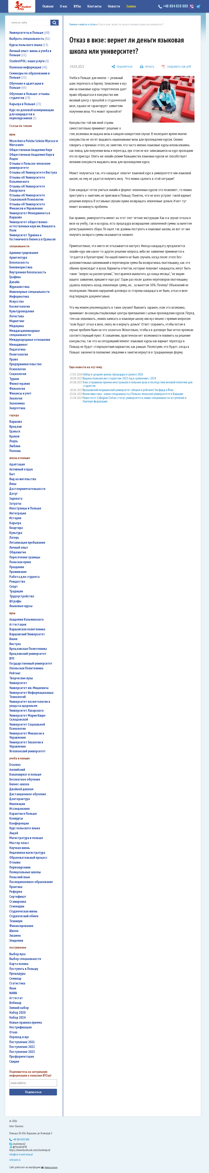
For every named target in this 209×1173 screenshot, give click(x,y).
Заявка (131, 6)
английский (17, 769)
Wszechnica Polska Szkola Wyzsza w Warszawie (33, 143)
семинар (15, 978)
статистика (17, 983)
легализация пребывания (27, 542)
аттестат (16, 998)
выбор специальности (25, 959)
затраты (15, 503)
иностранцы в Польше (25, 508)
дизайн (14, 282)
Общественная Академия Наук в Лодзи (31, 156)
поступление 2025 (22, 1052)
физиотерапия (19, 383)
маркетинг (16, 321)
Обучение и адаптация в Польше (26, 85)
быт (12, 474)
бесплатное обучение (24, 779)
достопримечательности (27, 489)
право (13, 359)
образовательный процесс (28, 857)
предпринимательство (25, 364)
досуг (13, 493)
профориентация (21, 1056)
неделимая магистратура (27, 852)
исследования (19, 808)
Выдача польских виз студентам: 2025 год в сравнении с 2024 (119, 378)
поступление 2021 (22, 1042)
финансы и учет (20, 393)
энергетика (17, 408)
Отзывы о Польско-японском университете (29, 165)
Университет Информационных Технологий (31, 695)
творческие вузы (21, 678)
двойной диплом (21, 789)
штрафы (15, 601)
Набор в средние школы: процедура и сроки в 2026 (113, 374)
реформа (15, 891)
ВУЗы (77, 6)
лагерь (14, 537)
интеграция (17, 513)
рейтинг (15, 673)
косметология (19, 306)
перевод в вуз (19, 1037)
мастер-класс (19, 843)
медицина (16, 326)
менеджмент (18, 344)
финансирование (21, 926)
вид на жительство (22, 479)
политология (18, 354)
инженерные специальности (29, 292)
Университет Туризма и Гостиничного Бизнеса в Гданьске (32, 237)
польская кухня (20, 562)
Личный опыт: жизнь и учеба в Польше (30, 53)
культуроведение (21, 311)
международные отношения (29, 339)
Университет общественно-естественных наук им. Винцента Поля (32, 226)
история (15, 518)
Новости (114, 6)
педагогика (17, 349)
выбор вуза (17, 954)
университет (18, 683)
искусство (16, 301)
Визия (13, 639)
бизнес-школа (19, 784)
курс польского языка (24, 828)
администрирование (23, 253)
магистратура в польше (26, 838)
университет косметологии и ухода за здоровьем (29, 703)
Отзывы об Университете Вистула (33, 172)
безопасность (19, 262)
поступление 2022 (22, 1047)
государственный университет (30, 663)
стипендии (16, 906)
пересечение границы (24, 557)
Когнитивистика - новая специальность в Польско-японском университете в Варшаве (133, 394)
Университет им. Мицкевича (28, 688)
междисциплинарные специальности (24, 333)
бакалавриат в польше (25, 774)
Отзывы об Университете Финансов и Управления (27, 206)
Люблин (14, 446)
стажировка (17, 901)
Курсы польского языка (28, 45)
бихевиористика (20, 267)
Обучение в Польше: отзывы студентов (29, 95)
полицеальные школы (25, 872)
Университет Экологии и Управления (26, 744)
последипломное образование (31, 882)
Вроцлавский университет (27, 654)
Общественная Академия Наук (30, 150)
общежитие (17, 552)
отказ (13, 1032)
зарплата (15, 498)
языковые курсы (21, 606)
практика (15, 887)
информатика (19, 296)
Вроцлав (15, 426)
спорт (13, 586)
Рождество (17, 581)
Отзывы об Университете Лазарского (27, 188)
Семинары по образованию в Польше (29, 75)
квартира (16, 528)
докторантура (19, 799)
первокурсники (19, 867)
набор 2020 (17, 1012)
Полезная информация (28, 67)
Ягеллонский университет (27, 751)
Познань (15, 451)
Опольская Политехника (26, 668)
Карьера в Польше (25, 104)
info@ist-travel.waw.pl (21, 1154)
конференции (19, 823)
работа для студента (24, 577)
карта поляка (18, 964)
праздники (16, 567)
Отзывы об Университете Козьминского (27, 179)
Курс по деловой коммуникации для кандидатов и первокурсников (31, 114)
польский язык (19, 877)
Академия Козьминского (26, 619)
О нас (63, 6)
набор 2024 (17, 1017)
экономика (17, 403)
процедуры (17, 973)
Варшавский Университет (27, 634)
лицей (13, 833)
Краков (14, 436)
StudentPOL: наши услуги (29, 61)
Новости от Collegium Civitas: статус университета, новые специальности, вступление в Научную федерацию (134, 399)
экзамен (15, 935)
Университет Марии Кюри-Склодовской (27, 717)
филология (17, 388)
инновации (17, 804)
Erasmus (15, 765)
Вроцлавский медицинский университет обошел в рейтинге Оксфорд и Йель (128, 390)
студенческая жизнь (23, 911)
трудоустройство (21, 596)
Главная (47, 6)
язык (12, 988)
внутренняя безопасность (27, 272)
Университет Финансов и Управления (26, 735)
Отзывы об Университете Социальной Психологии (27, 197)
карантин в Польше (23, 813)
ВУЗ (11, 658)
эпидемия (16, 940)
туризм (14, 379)
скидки (14, 1061)
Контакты (94, 6)
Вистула (15, 644)
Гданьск (14, 431)
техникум (15, 921)
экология (15, 398)
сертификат (17, 896)
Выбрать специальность (29, 38)
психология (17, 369)
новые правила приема (25, 1022)
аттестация (17, 624)
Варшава (15, 421)
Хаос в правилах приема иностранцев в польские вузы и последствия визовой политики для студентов (137, 384)
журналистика (19, 287)
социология (17, 374)
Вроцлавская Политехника (28, 649)
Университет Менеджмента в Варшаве (29, 215)
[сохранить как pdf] (176, 66)
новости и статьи (87, 24)
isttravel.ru (15, 1160)
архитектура (18, 257)
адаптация (17, 464)
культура (15, 533)
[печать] (147, 66)
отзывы (15, 862)
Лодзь (13, 441)
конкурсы (16, 818)
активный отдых (21, 469)
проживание (18, 572)
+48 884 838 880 (173, 6)
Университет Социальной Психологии (27, 726)
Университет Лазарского (26, 710)
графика (15, 277)
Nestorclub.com (51, 1167)
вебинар (15, 1003)
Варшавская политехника (27, 629)
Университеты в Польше (29, 32)
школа (13, 931)
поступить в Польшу (23, 969)
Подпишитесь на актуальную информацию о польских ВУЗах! (30, 1073)
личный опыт (18, 547)
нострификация (20, 1027)
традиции (16, 591)
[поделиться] (122, 66)
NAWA (13, 993)
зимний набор (19, 1008)
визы (12, 484)
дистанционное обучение (27, 794)
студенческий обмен (23, 916)
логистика (16, 316)
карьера (15, 523)
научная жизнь (19, 848)
